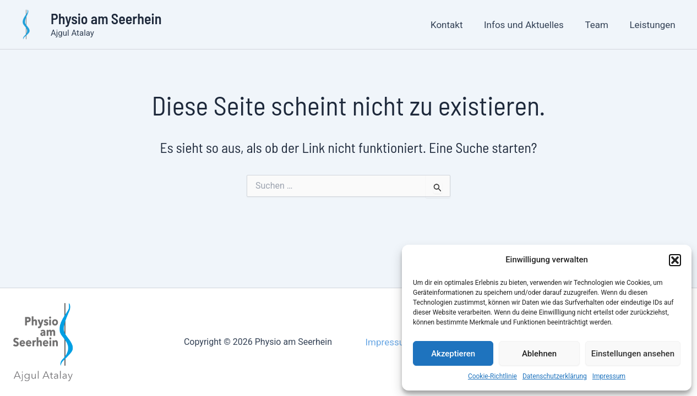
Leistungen (654, 24)
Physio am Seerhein (106, 18)
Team (600, 24)
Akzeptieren (453, 354)
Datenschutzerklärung (554, 376)
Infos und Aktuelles (530, 24)
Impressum (608, 376)
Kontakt (455, 24)
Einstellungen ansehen (632, 354)
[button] (674, 260)
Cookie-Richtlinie (492, 376)
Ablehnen (539, 354)
